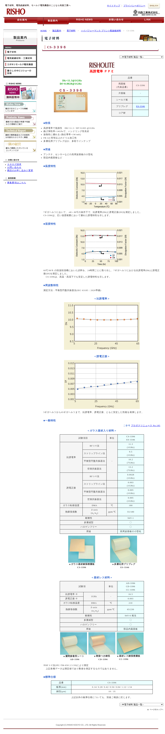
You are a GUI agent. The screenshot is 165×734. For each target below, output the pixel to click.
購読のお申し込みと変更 (20, 170)
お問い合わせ (14, 167)
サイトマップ (113, 6)
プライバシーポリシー (134, 6)
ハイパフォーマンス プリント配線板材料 (101, 31)
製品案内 (56, 31)
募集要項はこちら (16, 182)
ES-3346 (140, 106)
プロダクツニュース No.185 (145, 425)
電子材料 (71, 31)
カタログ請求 (14, 164)
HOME (43, 31)
